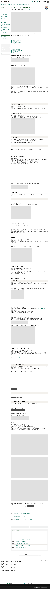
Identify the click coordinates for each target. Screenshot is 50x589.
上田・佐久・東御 (27, 9)
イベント (39, 1)
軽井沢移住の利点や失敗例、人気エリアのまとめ (20, 516)
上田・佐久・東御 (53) (5, 22)
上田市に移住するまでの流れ (16, 49)
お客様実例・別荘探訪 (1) (5, 14)
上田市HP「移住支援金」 (17, 357)
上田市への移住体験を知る (15, 51)
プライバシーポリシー (8, 580)
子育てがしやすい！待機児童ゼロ (16, 42)
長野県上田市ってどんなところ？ (16, 40)
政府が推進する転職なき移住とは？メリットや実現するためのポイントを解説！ (23, 519)
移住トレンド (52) (4, 36)
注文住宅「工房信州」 (24, 583)
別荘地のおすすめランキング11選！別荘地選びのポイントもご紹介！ (22, 513)
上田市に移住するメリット (15, 41)
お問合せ (34, 1)
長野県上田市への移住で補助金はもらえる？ (18, 50)
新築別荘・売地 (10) (4, 16)
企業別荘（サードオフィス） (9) (6, 18)
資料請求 (44, 1)
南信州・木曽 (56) (4, 32)
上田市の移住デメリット (15, 43)
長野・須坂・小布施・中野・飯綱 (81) (5, 25)
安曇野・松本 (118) (4, 27)
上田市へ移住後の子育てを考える (16, 397)
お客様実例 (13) (4, 38)
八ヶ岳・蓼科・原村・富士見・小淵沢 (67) (5, 30)
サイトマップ (3, 580)
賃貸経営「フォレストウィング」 (29, 583)
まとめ (13, 52)
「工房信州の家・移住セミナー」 (42, 308)
